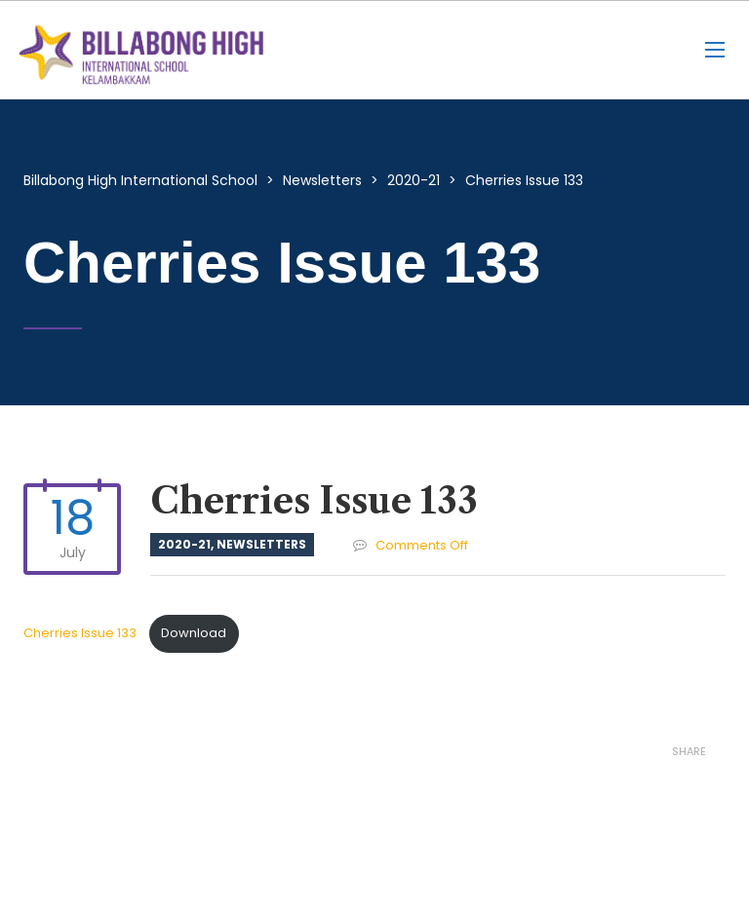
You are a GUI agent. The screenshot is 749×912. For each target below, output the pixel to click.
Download (193, 633)
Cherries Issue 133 (81, 633)
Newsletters (261, 544)
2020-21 (184, 544)
